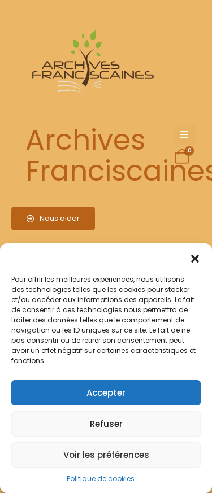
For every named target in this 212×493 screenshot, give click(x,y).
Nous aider (53, 218)
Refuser (106, 424)
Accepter (106, 393)
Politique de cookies (101, 478)
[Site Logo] (91, 65)
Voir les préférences (106, 455)
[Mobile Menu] (184, 135)
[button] (195, 257)
